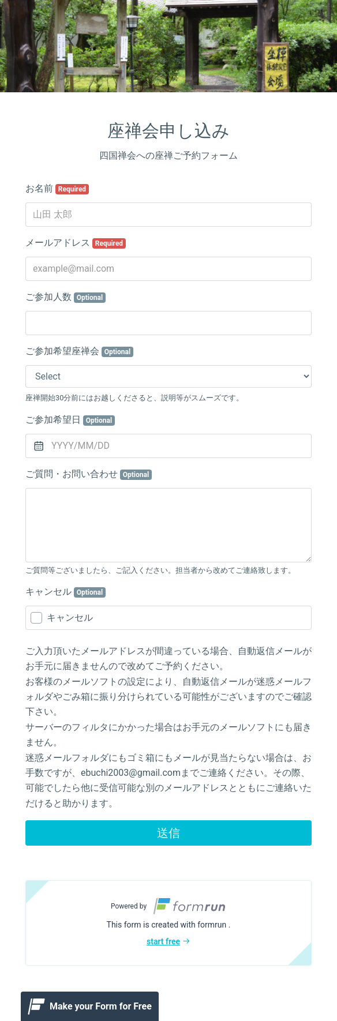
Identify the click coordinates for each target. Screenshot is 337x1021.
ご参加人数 (65, 297)
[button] (168, 923)
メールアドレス (75, 243)
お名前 (57, 188)
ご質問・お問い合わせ (88, 474)
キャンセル (65, 592)
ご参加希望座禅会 (79, 351)
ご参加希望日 (70, 420)
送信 (168, 833)
